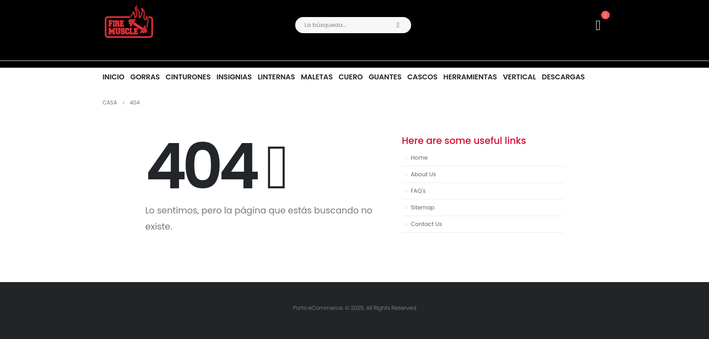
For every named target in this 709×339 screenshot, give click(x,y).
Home (419, 157)
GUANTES (384, 77)
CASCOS (422, 77)
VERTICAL (519, 77)
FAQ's (418, 191)
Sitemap (422, 207)
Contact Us (426, 224)
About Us (423, 174)
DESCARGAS (563, 77)
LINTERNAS (276, 77)
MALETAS (316, 77)
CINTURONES (188, 77)
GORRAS (145, 77)
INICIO (113, 77)
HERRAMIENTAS (470, 77)
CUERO (350, 77)
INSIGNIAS (234, 77)
